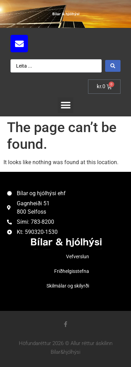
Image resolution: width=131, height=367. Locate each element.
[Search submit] (113, 66)
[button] (65, 105)
